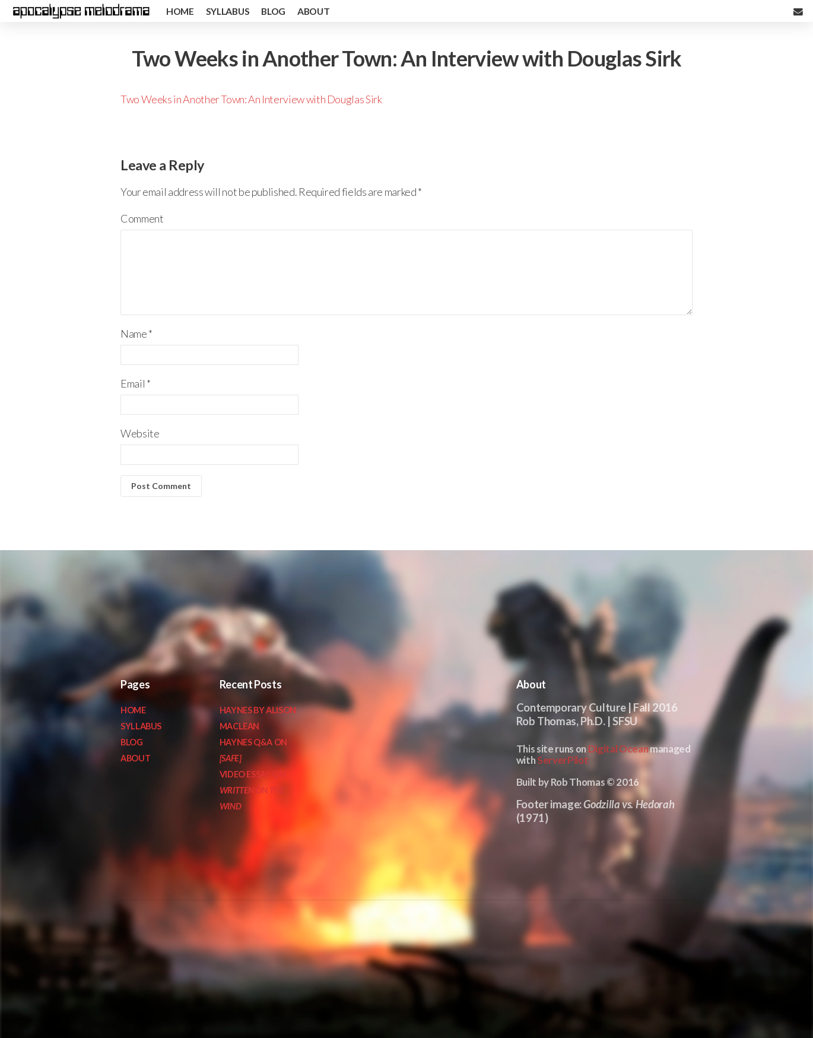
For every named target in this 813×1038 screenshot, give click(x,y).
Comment (141, 218)
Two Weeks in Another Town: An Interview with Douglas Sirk (251, 99)
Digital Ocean (618, 748)
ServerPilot (562, 760)
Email (135, 383)
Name (136, 333)
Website (139, 433)
